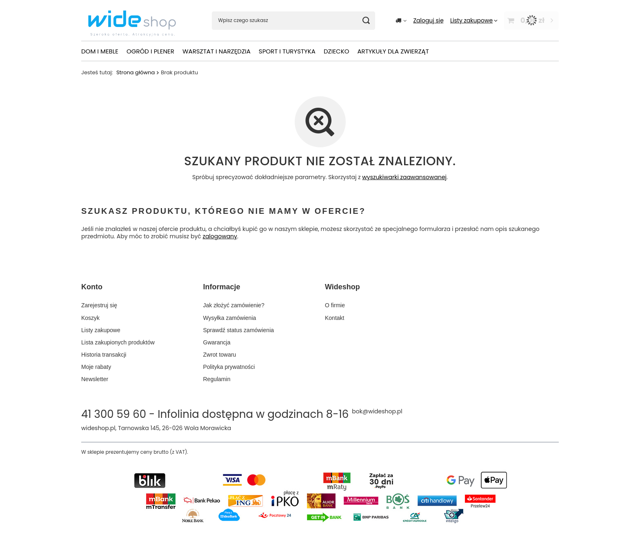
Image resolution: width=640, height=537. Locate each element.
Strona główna (135, 72)
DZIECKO (336, 51)
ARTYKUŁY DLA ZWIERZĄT (393, 51)
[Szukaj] (366, 20)
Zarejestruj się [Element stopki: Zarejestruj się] (99, 305)
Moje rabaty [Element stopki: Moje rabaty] (96, 367)
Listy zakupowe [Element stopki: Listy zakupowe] (100, 330)
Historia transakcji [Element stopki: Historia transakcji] (103, 354)
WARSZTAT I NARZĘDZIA (216, 51)
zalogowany (220, 237)
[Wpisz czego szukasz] (293, 20)
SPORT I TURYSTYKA (287, 51)
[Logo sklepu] (132, 20)
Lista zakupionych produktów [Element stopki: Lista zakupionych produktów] (118, 342)
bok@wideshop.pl (377, 411)
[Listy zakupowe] (474, 20)
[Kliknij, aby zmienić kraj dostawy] (401, 20)
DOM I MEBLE (99, 51)
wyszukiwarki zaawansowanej (404, 177)
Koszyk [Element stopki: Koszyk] (90, 318)
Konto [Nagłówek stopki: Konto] (91, 287)
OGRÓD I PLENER (150, 51)
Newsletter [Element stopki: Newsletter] (94, 379)
